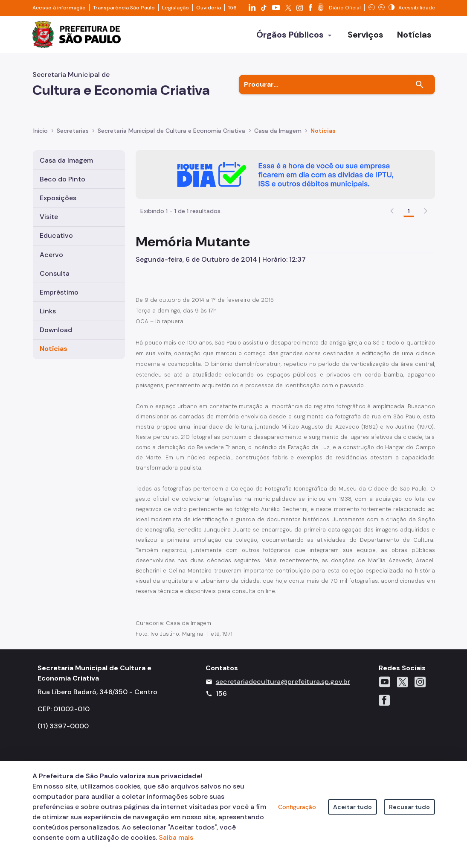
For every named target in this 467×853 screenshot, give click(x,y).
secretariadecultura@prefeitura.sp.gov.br (283, 681)
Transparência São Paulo (124, 7)
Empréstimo (59, 292)
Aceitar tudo (352, 807)
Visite (49, 216)
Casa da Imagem (66, 160)
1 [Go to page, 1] (409, 211)
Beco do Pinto (62, 179)
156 (232, 7)
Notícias (53, 348)
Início (40, 130)
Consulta (55, 273)
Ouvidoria (208, 7)
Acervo (51, 254)
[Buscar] (419, 84)
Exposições (58, 197)
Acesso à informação (59, 7)
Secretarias (73, 130)
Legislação (175, 7)
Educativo (56, 235)
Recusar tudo (409, 807)
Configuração (297, 807)
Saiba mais (176, 837)
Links (48, 311)
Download (56, 329)
